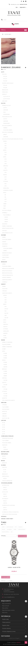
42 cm (3, 425)
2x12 (5, 183)
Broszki (3, 460)
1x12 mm (5, 393)
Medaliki (4, 458)
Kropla (5, 174)
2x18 (5, 163)
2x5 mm (6, 217)
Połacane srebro (6, 344)
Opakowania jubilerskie (6, 483)
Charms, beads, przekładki (7, 436)
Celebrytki (4, 246)
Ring (4, 208)
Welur (4, 487)
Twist (4, 206)
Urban (4, 203)
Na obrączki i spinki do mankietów (10, 512)
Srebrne (5, 127)
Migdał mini (6, 188)
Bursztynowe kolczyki (7, 228)
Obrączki (4, 416)
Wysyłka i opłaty (5, 619)
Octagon (5, 181)
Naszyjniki (3, 235)
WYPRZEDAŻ (3, 516)
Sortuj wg (3, 535)
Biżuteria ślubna (5, 451)
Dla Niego (3, 465)
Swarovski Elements (7, 279)
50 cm (3, 429)
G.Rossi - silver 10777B (14, 567)
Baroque (4, 369)
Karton (5, 489)
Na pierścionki (5, 485)
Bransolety (5, 474)
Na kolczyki (5, 492)
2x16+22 (6, 308)
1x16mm (5, 362)
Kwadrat (5, 333)
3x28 (5, 302)
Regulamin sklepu (5, 625)
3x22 (5, 299)
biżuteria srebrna (5, 531)
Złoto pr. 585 (6, 98)
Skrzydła (4, 378)
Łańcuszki (4, 101)
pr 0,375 (5, 78)
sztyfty (15, 529)
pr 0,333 (5, 76)
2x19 (5, 172)
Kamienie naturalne (7, 253)
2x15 (5, 177)
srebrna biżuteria (21, 529)
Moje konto (6, 601)
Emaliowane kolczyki (7, 232)
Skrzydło (5, 165)
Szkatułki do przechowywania (9, 514)
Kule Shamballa (7, 215)
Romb (4, 335)
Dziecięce (4, 230)
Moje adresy (5, 608)
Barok (4, 150)
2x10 (5, 159)
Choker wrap (5, 255)
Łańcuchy (4, 467)
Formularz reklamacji (6, 628)
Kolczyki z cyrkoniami (7, 132)
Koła (4, 112)
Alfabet (4, 349)
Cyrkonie (4, 291)
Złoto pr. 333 (6, 96)
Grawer (4, 241)
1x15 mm (5, 389)
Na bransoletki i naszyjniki (8, 505)
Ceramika (4, 413)
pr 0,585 (5, 81)
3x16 (5, 297)
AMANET (18, 642)
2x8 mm (6, 221)
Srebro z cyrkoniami (7, 342)
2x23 (5, 168)
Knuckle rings (5, 409)
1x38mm (5, 375)
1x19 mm (5, 384)
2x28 (5, 148)
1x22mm (5, 364)
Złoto (2, 72)
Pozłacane (4, 288)
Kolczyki (4, 74)
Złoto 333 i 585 (5, 418)
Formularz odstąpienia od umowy (8, 631)
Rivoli (4, 192)
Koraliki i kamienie (6, 277)
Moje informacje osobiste (8, 610)
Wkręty (5, 134)
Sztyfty (5, 107)
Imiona (3, 259)
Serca (3, 351)
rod (11, 531)
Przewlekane (6, 114)
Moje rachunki (5, 605)
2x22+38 (6, 317)
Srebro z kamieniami (7, 226)
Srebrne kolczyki (6, 105)
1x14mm (5, 355)
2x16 (5, 143)
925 (16, 527)
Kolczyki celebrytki (7, 125)
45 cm (3, 427)
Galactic (5, 170)
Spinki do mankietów (7, 480)
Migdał (5, 141)
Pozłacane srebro (7, 130)
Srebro (4, 237)
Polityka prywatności (6, 622)
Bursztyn (4, 398)
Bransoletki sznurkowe (8, 268)
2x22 (5, 145)
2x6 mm (6, 219)
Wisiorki (3, 340)
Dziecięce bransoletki (7, 275)
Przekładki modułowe (7, 438)
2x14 (5, 161)
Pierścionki (5, 92)
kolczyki (3, 529)
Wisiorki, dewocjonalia (7, 83)
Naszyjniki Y (5, 244)
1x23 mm (5, 380)
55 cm (3, 431)
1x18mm (5, 358)
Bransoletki (5, 89)
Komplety (4, 94)
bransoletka (9, 529)
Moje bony (4, 612)
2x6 (5, 197)
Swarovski (4, 445)
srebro (3, 527)
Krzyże (4, 456)
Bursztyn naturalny (7, 270)
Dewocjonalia (4, 454)
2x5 (5, 194)
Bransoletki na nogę (7, 273)
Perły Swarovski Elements (8, 400)
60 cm (3, 433)
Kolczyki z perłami (6, 210)
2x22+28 (6, 313)
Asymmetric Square (8, 190)
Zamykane (5, 110)
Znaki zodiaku (5, 257)
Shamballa (4, 212)
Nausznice (4, 223)
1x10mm (5, 353)
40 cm (3, 422)
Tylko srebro (5, 407)
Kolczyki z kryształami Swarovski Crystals (12, 139)
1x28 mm (5, 366)
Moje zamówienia (6, 603)
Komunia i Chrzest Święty (7, 518)
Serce (4, 156)
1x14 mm (5, 395)
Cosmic (5, 337)
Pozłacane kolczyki (7, 116)
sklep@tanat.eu (11, 597)
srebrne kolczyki (10, 527)
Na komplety (5, 498)
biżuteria (20, 527)
